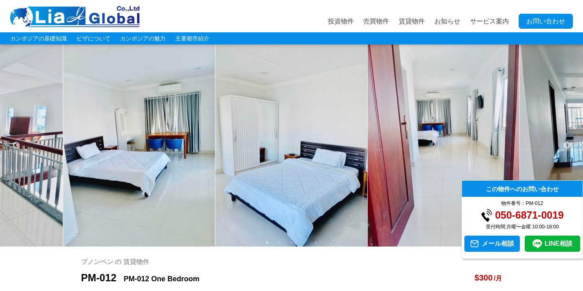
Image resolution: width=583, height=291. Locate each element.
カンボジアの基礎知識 (38, 38)
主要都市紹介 (192, 38)
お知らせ (447, 21)
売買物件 (376, 21)
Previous (16, 145)
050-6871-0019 (529, 215)
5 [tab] (316, 242)
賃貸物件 (412, 21)
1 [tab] (267, 242)
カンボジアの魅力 (143, 38)
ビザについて (94, 38)
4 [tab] (304, 242)
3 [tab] (291, 242)
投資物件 (341, 21)
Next (567, 145)
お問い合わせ (545, 21)
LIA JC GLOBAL (75, 16)
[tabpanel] (291, 145)
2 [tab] (279, 242)
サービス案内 (489, 21)
